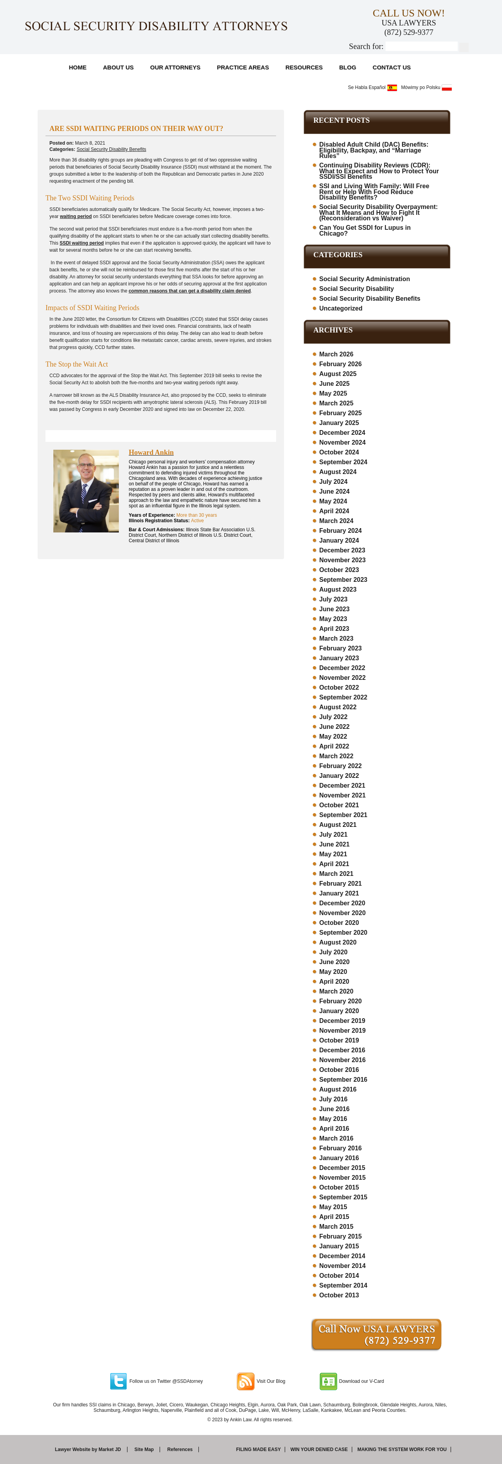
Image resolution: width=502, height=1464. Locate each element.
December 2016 (342, 1050)
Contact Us (392, 67)
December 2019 (342, 1020)
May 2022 (333, 736)
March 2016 (336, 1138)
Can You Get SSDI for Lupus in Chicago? (365, 230)
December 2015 (342, 1167)
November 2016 (342, 1060)
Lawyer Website (72, 1449)
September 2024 (343, 462)
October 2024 (339, 452)
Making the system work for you (402, 1449)
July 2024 (333, 481)
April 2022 (334, 746)
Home (78, 67)
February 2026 (340, 364)
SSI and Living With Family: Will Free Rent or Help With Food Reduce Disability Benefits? (374, 192)
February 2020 (340, 1001)
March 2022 (336, 756)
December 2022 (342, 668)
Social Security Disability (356, 288)
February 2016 (340, 1148)
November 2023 (342, 560)
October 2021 (339, 805)
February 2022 (340, 766)
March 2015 (336, 1226)
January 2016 (339, 1158)
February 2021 (340, 883)
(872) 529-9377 (408, 32)
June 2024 (334, 491)
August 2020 (337, 942)
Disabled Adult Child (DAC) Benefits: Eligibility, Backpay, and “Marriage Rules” (374, 150)
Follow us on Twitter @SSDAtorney (166, 1381)
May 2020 (333, 971)
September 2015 (343, 1197)
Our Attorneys (175, 67)
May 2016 (333, 1118)
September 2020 (343, 932)
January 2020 (339, 1011)
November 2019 (342, 1030)
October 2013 (339, 1295)
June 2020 (334, 962)
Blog (347, 67)
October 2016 (339, 1069)
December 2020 (342, 903)
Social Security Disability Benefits (111, 149)
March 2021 (336, 873)
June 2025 (334, 383)
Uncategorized (340, 308)
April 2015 (334, 1216)
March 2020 (336, 991)
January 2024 (339, 540)
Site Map (144, 1449)
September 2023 (343, 579)
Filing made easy (258, 1449)
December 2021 (342, 785)
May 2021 (333, 854)
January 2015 (339, 1246)
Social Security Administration (364, 279)
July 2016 (333, 1099)
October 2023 (339, 570)
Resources (304, 67)
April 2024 (334, 511)
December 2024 (342, 432)
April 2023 (334, 628)
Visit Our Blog (270, 1381)
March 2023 (336, 638)
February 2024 (340, 530)
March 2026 (336, 354)
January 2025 (339, 423)
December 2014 (342, 1256)
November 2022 (342, 677)
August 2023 (337, 589)
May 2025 (333, 393)
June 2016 (334, 1109)
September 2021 (343, 815)
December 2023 (342, 550)
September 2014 (343, 1285)
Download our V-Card (361, 1381)
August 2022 (337, 707)
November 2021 (342, 795)
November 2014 (342, 1265)
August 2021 (337, 824)
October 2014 (339, 1275)
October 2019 (339, 1040)
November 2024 (342, 442)
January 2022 (339, 775)
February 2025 (340, 413)
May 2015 (333, 1207)
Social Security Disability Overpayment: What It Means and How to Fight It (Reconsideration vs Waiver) (378, 212)
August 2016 (337, 1089)
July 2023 (333, 599)
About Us (118, 67)
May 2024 (333, 501)
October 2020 (339, 922)
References (180, 1449)
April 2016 (334, 1128)
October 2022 (339, 687)
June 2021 (334, 844)
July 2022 (333, 717)
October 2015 (339, 1187)
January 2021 (339, 893)
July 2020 (333, 952)
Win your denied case (318, 1449)
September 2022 (343, 697)
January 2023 (339, 658)
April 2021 (334, 864)
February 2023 (340, 648)
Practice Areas (243, 67)
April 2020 (334, 981)
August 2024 (337, 472)
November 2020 (342, 913)
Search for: (366, 46)
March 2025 (336, 403)
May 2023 (333, 619)
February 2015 (340, 1236)
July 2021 (333, 834)
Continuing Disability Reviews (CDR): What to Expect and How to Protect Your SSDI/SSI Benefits (379, 171)
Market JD (109, 1449)
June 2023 (334, 609)
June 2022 (334, 726)
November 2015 (342, 1177)
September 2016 (343, 1079)
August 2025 (337, 374)
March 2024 (336, 521)
